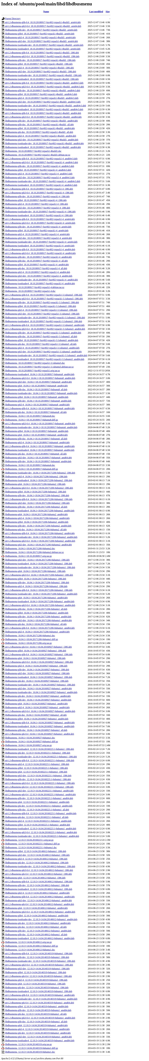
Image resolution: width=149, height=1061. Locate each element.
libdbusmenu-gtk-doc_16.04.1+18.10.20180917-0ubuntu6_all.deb (36, 454)
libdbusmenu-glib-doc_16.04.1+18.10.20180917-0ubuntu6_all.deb (36, 438)
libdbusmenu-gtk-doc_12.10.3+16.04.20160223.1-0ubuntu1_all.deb (36, 817)
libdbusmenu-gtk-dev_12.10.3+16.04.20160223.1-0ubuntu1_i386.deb (37, 753)
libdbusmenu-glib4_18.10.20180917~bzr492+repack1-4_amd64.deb (37, 264)
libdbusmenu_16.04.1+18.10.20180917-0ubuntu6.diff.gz (31, 469)
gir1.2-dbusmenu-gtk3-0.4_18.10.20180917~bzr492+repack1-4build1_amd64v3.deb (44, 86)
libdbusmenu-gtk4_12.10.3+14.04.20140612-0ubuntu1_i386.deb (35, 878)
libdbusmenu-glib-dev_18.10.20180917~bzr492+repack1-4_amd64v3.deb (39, 166)
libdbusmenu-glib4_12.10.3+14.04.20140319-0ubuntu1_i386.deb (35, 972)
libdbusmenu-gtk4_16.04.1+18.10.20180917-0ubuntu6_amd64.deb (36, 435)
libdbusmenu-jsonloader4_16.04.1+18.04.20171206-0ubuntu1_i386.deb (38, 563)
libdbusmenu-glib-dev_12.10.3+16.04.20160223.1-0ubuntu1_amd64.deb (39, 798)
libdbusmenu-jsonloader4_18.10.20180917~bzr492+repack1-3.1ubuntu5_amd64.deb (44, 359)
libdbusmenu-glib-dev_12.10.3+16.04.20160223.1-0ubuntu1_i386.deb (38, 779)
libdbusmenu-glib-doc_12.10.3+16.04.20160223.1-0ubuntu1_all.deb (37, 809)
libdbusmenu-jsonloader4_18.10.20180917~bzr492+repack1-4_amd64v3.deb (41, 185)
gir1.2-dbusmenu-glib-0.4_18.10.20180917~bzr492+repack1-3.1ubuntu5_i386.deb (43, 295)
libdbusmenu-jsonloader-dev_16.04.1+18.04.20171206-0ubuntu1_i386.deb (40, 567)
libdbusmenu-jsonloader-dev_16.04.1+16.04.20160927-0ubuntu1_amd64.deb (41, 692)
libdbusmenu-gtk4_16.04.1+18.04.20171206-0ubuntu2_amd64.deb (36, 514)
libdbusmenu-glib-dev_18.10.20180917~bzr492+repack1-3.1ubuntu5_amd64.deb (43, 332)
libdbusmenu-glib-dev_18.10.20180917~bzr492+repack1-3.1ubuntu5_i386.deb (42, 302)
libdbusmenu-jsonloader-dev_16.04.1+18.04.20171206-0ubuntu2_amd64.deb (41, 537)
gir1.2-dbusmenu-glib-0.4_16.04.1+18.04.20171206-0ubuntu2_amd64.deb (40, 533)
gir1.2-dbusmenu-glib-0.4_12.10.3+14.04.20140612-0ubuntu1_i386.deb (38, 881)
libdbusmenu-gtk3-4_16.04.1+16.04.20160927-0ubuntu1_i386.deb (36, 666)
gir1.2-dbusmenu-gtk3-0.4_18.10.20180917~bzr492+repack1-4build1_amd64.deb (43, 117)
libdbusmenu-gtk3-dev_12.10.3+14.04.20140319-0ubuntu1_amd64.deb (38, 1037)
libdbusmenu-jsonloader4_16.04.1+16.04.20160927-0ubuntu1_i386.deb (38, 677)
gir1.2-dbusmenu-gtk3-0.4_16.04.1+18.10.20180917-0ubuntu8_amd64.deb (40, 378)
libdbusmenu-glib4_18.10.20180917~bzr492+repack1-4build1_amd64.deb (40, 128)
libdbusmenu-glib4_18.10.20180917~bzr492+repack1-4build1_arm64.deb (39, 33)
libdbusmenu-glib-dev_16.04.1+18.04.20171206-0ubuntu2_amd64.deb (38, 526)
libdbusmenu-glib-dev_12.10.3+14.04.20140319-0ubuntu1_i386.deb (37, 957)
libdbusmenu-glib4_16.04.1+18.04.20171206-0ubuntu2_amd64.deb (36, 522)
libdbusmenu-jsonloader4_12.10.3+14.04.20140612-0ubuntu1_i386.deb (38, 889)
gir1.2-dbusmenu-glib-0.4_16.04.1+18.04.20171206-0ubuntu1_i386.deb (38, 590)
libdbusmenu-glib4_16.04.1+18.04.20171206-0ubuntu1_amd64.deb (36, 613)
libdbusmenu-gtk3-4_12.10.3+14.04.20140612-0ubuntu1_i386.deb (36, 859)
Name (46, 11)
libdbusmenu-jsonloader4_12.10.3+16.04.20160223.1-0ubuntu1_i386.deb (39, 749)
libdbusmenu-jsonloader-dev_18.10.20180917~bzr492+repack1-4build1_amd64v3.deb (45, 105)
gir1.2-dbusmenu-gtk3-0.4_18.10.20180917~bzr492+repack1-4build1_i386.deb (42, 56)
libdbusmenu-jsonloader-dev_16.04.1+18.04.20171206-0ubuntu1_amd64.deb (41, 594)
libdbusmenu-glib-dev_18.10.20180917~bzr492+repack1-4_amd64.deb (38, 257)
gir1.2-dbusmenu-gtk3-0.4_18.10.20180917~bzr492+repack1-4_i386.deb (39, 192)
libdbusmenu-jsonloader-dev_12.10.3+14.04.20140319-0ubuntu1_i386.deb (40, 961)
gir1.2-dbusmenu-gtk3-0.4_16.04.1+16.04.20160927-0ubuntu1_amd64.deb (40, 711)
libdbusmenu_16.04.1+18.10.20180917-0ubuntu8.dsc (30, 416)
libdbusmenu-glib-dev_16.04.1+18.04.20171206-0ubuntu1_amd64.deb (38, 616)
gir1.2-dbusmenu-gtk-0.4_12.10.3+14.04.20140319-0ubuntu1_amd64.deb (39, 1002)
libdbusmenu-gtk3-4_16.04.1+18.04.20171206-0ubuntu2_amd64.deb (37, 518)
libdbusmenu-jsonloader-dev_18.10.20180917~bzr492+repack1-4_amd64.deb (41, 279)
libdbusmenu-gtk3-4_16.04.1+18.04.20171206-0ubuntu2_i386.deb (36, 476)
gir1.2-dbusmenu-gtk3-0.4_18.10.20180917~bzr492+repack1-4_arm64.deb (40, 223)
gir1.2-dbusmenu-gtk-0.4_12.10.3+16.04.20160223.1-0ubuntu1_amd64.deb (40, 794)
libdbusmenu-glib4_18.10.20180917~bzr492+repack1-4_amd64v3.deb (38, 170)
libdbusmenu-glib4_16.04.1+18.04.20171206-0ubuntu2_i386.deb (35, 491)
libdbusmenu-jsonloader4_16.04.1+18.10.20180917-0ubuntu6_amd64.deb (39, 450)
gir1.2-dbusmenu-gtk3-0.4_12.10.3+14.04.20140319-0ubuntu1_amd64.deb (40, 1018)
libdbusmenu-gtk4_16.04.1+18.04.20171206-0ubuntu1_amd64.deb (36, 597)
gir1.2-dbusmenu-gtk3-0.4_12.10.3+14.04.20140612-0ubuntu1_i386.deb (39, 870)
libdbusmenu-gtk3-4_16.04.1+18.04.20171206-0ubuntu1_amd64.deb (37, 632)
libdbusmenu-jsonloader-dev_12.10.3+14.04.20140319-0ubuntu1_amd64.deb (41, 999)
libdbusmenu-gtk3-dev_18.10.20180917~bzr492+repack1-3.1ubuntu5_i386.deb (42, 314)
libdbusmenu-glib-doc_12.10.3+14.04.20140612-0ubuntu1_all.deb (36, 934)
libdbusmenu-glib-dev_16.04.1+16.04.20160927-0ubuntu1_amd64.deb (38, 700)
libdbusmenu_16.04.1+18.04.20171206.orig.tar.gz (28, 643)
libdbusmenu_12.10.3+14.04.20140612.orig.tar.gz (28, 942)
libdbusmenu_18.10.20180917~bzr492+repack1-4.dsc (30, 291)
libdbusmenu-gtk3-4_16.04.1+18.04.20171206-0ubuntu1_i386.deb (36, 586)
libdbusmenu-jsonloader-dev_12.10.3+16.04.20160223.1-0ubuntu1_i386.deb (41, 756)
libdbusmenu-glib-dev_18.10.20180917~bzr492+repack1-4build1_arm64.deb (41, 30)
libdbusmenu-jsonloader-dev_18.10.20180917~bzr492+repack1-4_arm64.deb (41, 242)
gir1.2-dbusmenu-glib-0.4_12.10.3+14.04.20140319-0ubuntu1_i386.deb (38, 953)
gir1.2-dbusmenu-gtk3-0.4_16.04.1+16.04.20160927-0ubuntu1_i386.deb (39, 662)
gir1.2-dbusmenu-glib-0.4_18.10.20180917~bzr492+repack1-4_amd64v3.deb (41, 158)
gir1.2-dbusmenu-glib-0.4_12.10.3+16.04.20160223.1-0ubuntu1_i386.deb (39, 760)
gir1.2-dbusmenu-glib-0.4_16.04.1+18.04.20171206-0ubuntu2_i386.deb (38, 499)
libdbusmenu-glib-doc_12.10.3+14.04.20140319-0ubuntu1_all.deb (36, 1021)
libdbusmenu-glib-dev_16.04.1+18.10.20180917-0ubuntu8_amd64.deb (38, 401)
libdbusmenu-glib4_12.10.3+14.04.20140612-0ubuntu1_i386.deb (35, 851)
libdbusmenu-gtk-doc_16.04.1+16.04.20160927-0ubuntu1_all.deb (36, 715)
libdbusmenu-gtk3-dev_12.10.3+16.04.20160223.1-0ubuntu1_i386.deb (38, 775)
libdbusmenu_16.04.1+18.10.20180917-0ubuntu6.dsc (30, 465)
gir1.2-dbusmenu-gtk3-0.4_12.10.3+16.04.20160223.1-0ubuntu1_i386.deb (40, 783)
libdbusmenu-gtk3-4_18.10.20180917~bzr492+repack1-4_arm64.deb (37, 234)
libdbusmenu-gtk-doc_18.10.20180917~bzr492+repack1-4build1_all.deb (39, 132)
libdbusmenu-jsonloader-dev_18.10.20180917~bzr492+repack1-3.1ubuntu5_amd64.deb (46, 355)
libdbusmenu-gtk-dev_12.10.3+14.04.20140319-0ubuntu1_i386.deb (36, 987)
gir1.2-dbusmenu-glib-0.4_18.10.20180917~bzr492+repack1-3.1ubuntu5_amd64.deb (45, 325)
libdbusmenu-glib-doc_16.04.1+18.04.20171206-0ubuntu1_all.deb (36, 609)
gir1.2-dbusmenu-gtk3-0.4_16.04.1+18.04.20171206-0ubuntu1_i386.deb (39, 575)
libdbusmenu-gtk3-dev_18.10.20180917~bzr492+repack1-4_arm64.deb (38, 238)
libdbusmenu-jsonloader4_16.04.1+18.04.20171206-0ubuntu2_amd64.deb (39, 510)
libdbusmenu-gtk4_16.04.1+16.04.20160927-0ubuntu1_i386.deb (35, 658)
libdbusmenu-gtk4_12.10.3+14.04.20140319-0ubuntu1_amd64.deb (36, 1025)
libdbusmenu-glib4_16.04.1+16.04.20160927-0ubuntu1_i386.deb (35, 650)
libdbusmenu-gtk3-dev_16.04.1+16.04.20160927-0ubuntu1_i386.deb (37, 673)
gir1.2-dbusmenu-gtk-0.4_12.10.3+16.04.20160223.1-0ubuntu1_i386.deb (39, 787)
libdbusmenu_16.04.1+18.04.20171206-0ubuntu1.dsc (30, 635)
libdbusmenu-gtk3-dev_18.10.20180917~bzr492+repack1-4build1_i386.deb (40, 71)
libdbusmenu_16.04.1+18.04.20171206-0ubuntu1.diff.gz (31, 639)
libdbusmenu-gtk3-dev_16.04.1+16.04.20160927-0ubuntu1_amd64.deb (38, 688)
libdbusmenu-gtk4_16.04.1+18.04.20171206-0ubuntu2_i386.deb (35, 484)
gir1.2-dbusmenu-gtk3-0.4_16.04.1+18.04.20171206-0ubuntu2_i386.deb (39, 488)
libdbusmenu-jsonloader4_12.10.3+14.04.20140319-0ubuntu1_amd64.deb (39, 1040)
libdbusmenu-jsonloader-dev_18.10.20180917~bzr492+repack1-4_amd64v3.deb (42, 181)
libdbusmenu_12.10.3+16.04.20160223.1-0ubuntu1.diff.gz (32, 843)
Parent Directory (13, 18)
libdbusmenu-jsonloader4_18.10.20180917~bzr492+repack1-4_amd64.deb (40, 283)
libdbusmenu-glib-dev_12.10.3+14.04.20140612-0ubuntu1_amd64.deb (38, 931)
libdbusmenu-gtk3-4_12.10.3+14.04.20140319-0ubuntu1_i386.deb (36, 980)
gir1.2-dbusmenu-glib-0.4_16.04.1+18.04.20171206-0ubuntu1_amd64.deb (40, 628)
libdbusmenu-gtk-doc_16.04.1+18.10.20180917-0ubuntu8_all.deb (36, 412)
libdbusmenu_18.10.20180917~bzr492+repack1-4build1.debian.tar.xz (37, 155)
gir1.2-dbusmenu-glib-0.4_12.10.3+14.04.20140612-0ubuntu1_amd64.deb (40, 896)
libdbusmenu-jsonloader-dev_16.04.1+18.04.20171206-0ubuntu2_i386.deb (40, 473)
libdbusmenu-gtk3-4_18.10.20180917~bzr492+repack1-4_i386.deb (36, 204)
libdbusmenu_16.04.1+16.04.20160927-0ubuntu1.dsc (30, 737)
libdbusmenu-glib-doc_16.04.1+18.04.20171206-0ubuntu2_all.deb (36, 507)
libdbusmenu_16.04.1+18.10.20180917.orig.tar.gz (28, 556)
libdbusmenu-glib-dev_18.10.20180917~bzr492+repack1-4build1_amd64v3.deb (42, 90)
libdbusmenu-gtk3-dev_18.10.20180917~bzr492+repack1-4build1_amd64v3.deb (42, 102)
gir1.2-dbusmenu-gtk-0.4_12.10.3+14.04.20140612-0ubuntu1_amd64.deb (39, 904)
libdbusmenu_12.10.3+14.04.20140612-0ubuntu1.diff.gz (31, 946)
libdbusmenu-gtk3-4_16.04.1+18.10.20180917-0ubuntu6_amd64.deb (37, 442)
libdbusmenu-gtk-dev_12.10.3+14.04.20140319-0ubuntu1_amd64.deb (38, 1033)
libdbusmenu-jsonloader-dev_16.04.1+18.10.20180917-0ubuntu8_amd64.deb (41, 393)
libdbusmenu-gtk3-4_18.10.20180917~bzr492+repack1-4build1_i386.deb (39, 68)
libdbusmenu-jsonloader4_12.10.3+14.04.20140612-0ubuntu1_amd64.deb (39, 938)
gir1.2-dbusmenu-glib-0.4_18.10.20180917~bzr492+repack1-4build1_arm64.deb (43, 22)
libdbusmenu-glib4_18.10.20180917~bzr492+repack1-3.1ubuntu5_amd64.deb (41, 340)
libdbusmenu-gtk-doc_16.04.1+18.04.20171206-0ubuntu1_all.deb (36, 624)
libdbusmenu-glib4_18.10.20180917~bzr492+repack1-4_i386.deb (36, 200)
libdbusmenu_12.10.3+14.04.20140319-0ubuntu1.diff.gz (31, 1048)
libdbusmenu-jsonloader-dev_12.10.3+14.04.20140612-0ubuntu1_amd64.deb (41, 919)
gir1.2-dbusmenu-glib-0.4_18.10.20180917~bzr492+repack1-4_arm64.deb (40, 219)
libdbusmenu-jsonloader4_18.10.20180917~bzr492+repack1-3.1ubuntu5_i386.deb (43, 321)
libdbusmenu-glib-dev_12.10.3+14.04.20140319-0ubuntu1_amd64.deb (38, 1010)
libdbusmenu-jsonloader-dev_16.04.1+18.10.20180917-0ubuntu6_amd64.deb (41, 427)
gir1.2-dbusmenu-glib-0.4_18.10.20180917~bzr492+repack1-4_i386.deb (39, 189)
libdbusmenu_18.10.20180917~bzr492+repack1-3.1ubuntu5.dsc (35, 363)
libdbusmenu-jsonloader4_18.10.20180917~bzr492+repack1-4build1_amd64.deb (43, 147)
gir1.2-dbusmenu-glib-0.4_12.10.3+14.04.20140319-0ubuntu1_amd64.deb (40, 995)
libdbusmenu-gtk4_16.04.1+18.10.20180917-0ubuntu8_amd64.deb (36, 385)
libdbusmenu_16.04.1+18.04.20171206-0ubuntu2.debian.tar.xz (34, 552)
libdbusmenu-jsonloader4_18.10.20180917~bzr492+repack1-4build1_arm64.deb (42, 49)
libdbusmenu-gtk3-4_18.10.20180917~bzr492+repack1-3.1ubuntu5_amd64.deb (42, 348)
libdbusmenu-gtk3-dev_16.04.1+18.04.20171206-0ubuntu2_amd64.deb (38, 544)
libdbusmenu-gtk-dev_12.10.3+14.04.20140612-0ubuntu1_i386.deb (36, 862)
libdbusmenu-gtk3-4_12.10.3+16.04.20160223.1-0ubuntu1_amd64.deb (38, 821)
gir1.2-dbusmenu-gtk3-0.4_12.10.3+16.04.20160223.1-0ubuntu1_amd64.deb (41, 832)
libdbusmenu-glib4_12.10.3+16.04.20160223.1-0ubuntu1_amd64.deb (37, 825)
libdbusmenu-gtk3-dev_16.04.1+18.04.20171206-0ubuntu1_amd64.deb (38, 620)
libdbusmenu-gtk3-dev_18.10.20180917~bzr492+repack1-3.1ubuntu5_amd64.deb (43, 351)
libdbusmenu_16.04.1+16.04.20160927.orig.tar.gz (28, 745)
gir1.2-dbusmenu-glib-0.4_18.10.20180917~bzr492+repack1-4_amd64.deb (40, 249)
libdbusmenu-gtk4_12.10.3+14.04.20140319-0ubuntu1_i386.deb (35, 984)
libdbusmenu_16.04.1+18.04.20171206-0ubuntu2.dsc (30, 548)
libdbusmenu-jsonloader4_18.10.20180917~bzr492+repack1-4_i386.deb (39, 215)
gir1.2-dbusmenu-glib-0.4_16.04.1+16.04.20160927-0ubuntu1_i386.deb (38, 654)
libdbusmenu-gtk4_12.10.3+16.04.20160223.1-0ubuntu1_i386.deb (36, 772)
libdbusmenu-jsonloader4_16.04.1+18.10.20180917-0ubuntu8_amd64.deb (39, 374)
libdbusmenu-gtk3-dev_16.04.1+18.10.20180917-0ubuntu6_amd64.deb (38, 457)
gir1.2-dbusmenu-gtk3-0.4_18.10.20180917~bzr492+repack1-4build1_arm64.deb (43, 26)
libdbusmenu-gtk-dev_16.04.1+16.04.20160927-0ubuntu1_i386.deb (36, 681)
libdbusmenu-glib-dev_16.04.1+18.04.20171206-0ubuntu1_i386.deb (37, 582)
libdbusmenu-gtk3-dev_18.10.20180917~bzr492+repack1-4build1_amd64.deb (41, 139)
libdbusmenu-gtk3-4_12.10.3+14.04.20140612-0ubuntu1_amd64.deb (37, 893)
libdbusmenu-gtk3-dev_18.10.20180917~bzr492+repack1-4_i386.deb (37, 208)
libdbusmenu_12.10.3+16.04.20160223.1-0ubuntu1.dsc (31, 847)
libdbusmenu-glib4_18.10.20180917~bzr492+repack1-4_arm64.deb (36, 230)
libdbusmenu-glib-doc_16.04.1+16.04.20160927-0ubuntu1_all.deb (36, 730)
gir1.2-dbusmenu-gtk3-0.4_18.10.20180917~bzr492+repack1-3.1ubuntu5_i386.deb (44, 298)
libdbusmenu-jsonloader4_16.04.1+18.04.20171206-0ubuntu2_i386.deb (38, 480)
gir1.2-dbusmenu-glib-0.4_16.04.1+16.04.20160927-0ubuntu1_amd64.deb (40, 722)
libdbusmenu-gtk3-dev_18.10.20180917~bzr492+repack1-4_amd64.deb (38, 276)
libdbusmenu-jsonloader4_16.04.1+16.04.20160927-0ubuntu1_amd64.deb (39, 726)
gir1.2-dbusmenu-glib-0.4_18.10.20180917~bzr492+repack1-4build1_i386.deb (42, 52)
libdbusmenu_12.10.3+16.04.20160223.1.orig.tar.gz (29, 840)
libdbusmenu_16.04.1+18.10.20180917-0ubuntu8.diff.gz (31, 420)
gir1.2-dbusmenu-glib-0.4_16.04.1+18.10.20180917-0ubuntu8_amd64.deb (40, 408)
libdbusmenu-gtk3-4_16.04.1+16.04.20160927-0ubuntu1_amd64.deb (37, 707)
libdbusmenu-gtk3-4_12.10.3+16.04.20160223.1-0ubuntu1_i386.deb (37, 764)
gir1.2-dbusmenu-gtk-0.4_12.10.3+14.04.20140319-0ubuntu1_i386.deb (38, 976)
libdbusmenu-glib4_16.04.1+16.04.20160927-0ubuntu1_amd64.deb (36, 719)
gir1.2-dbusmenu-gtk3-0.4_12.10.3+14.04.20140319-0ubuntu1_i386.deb (39, 965)
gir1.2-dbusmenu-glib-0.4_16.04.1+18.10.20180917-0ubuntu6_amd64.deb (40, 446)
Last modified (96, 11)
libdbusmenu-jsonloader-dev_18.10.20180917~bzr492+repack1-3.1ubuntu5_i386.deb (45, 317)
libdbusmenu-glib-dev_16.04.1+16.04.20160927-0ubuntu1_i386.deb (37, 669)
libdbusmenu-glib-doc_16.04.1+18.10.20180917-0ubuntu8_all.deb (36, 389)
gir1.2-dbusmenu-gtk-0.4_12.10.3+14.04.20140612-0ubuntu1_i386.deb (38, 874)
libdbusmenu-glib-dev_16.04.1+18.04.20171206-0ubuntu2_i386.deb (37, 495)
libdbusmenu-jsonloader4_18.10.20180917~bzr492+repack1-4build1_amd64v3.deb (44, 109)
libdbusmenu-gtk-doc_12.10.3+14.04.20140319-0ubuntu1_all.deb (36, 1014)
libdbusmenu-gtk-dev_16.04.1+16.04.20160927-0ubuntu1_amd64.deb (38, 696)
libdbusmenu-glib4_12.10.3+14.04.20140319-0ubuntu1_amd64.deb (36, 1006)
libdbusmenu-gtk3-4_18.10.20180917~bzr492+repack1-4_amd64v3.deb (38, 174)
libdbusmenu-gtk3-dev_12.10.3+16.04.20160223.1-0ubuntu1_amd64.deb (39, 790)
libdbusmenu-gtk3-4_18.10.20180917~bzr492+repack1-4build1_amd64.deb (40, 136)
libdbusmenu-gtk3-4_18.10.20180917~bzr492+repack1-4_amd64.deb (37, 272)
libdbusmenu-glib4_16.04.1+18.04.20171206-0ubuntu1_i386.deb (35, 579)
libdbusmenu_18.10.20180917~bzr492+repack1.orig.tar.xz (32, 370)
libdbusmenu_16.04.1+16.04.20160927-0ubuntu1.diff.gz (31, 741)
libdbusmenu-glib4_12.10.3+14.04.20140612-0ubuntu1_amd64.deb (36, 915)
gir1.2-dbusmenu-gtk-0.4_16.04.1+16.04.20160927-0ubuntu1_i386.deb (38, 647)
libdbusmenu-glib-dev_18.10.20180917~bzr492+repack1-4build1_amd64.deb (41, 121)
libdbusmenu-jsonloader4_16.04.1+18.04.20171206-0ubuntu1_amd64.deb (39, 601)
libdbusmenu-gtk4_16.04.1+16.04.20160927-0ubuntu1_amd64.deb (36, 703)
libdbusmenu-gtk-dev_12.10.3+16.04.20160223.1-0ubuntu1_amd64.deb (38, 806)
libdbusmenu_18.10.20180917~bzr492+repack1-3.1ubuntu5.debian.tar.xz (39, 367)
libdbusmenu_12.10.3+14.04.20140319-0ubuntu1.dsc (30, 1052)
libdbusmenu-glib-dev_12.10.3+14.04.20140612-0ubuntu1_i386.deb (37, 885)
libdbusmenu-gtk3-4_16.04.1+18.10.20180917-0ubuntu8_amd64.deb (37, 404)
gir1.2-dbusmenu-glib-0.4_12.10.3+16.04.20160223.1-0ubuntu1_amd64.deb (40, 813)
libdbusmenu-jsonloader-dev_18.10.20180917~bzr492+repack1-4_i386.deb (40, 211)
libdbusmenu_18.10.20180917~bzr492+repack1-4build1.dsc (33, 151)
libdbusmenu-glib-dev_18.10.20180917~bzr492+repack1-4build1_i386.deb (40, 60)
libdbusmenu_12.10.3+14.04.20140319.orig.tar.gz (28, 1044)
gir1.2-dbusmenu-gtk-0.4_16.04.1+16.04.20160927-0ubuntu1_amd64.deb (39, 734)
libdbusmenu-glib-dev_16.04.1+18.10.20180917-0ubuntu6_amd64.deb (38, 461)
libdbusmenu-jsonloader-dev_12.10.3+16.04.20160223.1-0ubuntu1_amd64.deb (42, 836)
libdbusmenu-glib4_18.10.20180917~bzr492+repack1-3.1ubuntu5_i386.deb (40, 306)
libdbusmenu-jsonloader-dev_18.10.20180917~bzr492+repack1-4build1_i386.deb (43, 75)
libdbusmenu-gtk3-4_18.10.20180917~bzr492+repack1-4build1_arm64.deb (40, 37)
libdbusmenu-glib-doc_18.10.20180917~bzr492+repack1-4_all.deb (36, 261)
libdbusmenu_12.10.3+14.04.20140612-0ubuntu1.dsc (30, 949)
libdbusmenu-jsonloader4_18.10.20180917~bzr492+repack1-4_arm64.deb (39, 245)
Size (108, 11)
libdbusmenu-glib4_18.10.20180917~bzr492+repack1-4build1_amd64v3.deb (41, 94)
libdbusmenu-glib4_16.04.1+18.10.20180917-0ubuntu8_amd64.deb (36, 397)
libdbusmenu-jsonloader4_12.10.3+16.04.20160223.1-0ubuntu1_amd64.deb (40, 828)
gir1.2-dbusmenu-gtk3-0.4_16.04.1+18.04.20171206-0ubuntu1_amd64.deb (40, 605)
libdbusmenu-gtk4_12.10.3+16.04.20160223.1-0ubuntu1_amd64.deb (37, 802)
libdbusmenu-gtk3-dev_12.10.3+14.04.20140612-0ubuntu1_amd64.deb (38, 900)
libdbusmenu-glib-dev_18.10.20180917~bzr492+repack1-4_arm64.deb (38, 227)
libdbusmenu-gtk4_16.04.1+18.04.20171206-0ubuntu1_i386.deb (35, 571)
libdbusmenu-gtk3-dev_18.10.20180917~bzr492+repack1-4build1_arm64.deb (41, 41)
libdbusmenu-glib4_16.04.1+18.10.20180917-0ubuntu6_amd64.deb (36, 431)
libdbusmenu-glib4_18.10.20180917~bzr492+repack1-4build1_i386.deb (38, 64)
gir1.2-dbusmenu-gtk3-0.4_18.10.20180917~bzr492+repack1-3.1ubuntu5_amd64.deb (45, 329)
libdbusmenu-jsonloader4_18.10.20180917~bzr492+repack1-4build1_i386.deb (42, 79)
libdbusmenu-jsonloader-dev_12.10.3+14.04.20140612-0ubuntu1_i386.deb (40, 866)
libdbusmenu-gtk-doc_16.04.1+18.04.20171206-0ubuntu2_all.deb (36, 529)
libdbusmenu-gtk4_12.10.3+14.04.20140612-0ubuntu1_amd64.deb (36, 908)
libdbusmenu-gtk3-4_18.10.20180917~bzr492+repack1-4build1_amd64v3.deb (41, 98)
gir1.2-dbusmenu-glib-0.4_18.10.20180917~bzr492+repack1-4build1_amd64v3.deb (44, 83)
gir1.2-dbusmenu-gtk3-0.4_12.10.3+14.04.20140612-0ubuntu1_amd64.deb (40, 912)
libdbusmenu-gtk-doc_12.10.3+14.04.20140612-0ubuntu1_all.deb (36, 927)
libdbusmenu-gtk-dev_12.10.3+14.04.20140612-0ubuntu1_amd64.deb (38, 923)
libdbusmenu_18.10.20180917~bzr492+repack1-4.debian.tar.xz (34, 287)
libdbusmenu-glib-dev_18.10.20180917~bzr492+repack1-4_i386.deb (37, 196)
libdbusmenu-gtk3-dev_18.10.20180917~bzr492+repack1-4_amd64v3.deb (40, 177)
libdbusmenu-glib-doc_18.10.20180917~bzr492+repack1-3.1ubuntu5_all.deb (41, 336)
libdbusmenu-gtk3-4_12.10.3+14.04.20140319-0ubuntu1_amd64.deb (37, 1029)
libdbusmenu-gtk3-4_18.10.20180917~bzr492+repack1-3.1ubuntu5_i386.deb (41, 310)
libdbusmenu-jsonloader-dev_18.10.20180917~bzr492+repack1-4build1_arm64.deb (44, 45)
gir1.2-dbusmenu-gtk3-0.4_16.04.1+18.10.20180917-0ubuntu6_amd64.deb (40, 423)
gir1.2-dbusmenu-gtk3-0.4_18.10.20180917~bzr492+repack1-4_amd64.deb (40, 253)
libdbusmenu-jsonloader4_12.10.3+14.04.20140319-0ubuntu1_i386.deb (38, 991)
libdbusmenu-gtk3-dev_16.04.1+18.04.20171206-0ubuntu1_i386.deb (37, 560)
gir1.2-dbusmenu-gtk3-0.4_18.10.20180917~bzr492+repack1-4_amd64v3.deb (41, 162)
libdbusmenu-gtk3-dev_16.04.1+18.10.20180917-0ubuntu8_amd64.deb (38, 382)
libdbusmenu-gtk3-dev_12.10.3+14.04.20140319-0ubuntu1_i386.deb (37, 968)
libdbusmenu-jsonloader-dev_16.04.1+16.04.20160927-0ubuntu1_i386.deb (40, 685)
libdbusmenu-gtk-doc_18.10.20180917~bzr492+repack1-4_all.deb (36, 268)
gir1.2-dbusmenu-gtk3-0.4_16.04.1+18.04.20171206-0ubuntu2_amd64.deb (40, 541)
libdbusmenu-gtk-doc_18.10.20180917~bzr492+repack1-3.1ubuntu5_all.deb (40, 344)
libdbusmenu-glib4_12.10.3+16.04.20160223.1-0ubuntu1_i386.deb (36, 768)
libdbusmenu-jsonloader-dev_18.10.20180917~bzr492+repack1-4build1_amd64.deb (44, 143)
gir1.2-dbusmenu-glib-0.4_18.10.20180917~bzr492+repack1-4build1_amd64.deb (43, 113)
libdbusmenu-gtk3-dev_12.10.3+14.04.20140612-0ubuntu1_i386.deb (37, 855)
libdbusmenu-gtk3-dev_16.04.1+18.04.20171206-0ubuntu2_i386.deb (37, 503)
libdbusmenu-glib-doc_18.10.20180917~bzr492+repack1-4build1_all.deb (39, 124)
